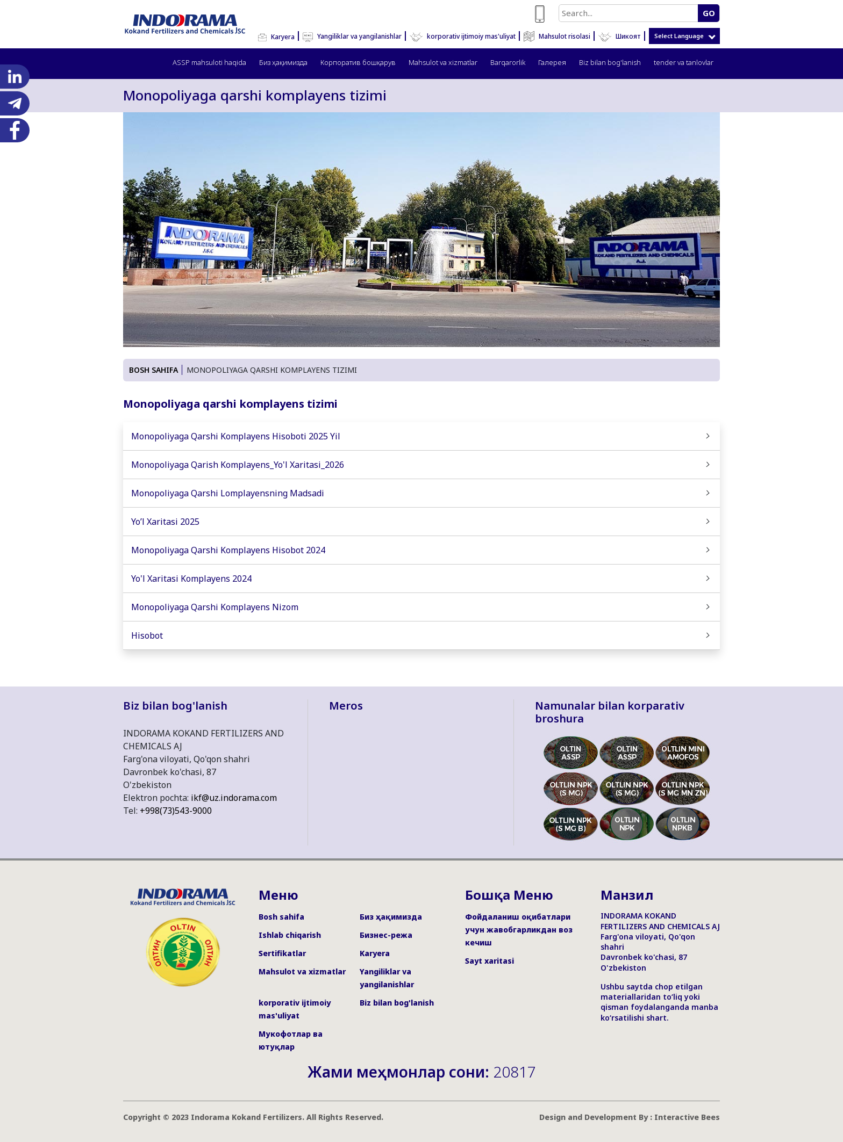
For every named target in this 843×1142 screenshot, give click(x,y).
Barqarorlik (507, 62)
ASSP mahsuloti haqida (209, 62)
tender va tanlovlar (683, 62)
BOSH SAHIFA (153, 370)
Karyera (276, 36)
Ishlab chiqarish (290, 935)
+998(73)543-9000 (176, 810)
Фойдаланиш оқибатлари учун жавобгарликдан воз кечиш (519, 930)
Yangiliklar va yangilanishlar (352, 36)
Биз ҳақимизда (283, 62)
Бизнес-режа (386, 935)
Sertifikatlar (282, 953)
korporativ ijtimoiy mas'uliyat (463, 36)
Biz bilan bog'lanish (610, 62)
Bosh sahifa (281, 917)
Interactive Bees (687, 1117)
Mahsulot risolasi (557, 36)
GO (709, 13)
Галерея (552, 62)
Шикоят (619, 36)
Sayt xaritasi (489, 961)
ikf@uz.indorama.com (234, 798)
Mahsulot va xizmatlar (443, 62)
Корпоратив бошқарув (358, 62)
